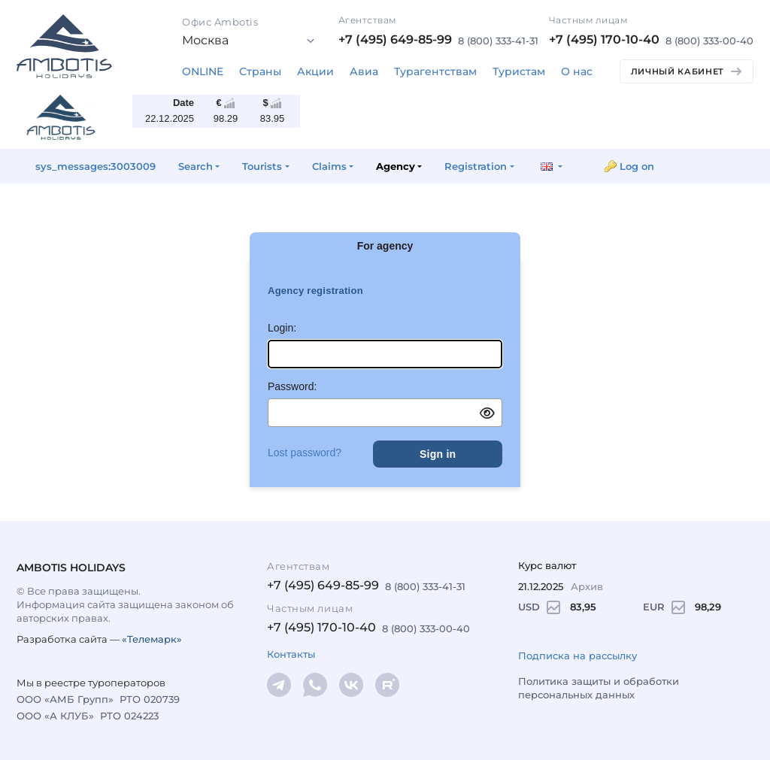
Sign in (438, 454)
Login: (282, 328)
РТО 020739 (150, 699)
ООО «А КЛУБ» (55, 716)
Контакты (291, 654)
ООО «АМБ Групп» (65, 699)
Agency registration (315, 290)
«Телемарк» (152, 639)
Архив (587, 586)
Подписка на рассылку (577, 655)
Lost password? (304, 453)
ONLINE (202, 71)
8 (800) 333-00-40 (709, 41)
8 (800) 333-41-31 (498, 41)
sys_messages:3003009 (95, 166)
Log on (637, 166)
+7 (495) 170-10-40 (604, 39)
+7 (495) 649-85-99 (395, 39)
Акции (315, 71)
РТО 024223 (129, 716)
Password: (292, 386)
